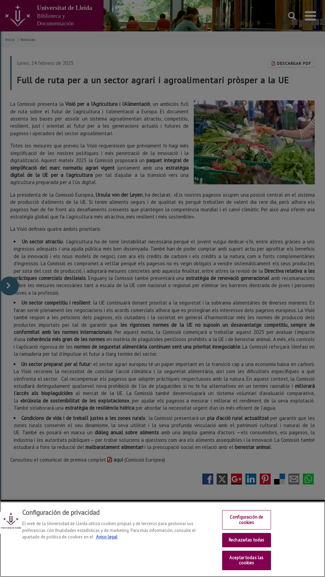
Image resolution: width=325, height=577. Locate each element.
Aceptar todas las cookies (246, 560)
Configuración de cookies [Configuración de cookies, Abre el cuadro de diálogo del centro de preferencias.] (246, 519)
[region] (162, 539)
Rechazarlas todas (246, 540)
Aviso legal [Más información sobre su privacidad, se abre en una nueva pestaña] (107, 537)
